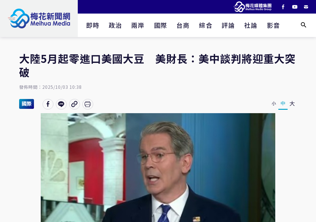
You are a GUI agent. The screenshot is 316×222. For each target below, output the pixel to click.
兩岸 (137, 25)
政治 (115, 25)
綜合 (205, 25)
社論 (250, 25)
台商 (183, 25)
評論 (228, 25)
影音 (273, 25)
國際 (160, 25)
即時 (92, 25)
